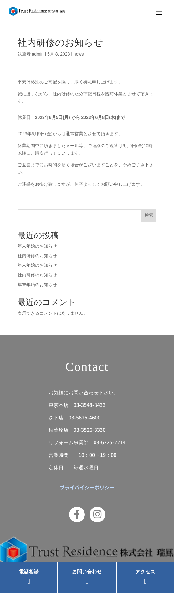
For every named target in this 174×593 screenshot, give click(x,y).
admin (38, 53)
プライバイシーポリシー (87, 487)
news (79, 53)
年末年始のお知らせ (37, 245)
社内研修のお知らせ (37, 255)
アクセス (145, 571)
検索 (149, 215)
